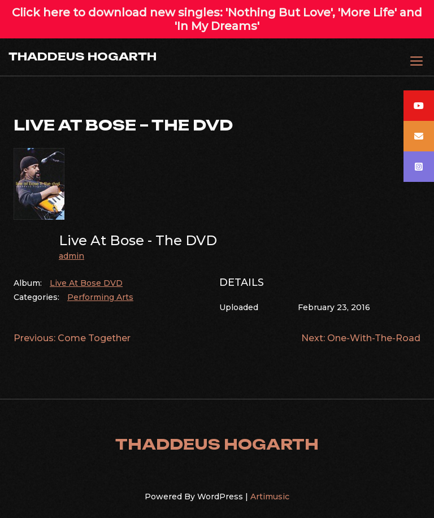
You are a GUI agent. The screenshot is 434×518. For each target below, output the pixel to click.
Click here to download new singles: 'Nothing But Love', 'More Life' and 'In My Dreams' (217, 19)
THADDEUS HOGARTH (82, 56)
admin (71, 256)
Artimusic (269, 496)
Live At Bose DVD (86, 283)
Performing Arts (100, 297)
